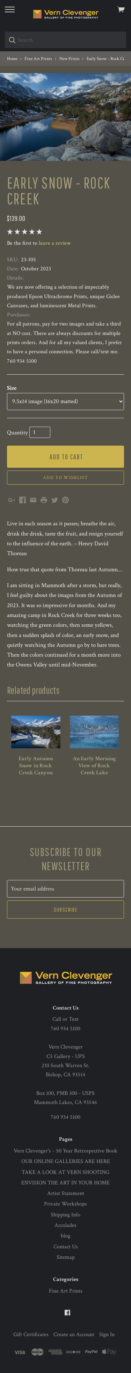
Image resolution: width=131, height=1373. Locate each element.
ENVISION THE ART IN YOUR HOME (65, 1183)
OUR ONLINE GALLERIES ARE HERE (65, 1161)
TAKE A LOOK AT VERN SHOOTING (65, 1172)
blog (65, 1236)
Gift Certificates (31, 1334)
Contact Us (65, 1246)
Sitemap (66, 1257)
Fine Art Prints (65, 1291)
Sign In (107, 1334)
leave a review (55, 243)
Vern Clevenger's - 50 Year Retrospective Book (65, 1151)
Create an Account (73, 1334)
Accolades (65, 1225)
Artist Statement (65, 1193)
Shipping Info (65, 1214)
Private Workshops (65, 1204)
